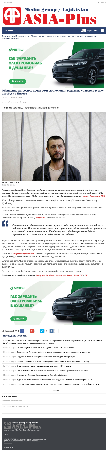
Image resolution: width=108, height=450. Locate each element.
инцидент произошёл (23, 253)
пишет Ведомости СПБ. (94, 196)
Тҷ (8, 2)
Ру (4, 2)
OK (81, 275)
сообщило (41, 217)
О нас (6, 434)
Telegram (40, 275)
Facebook (50, 275)
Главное (8, 30)
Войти (102, 2)
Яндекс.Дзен (73, 275)
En (11, 2)
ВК (86, 275)
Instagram (61, 275)
